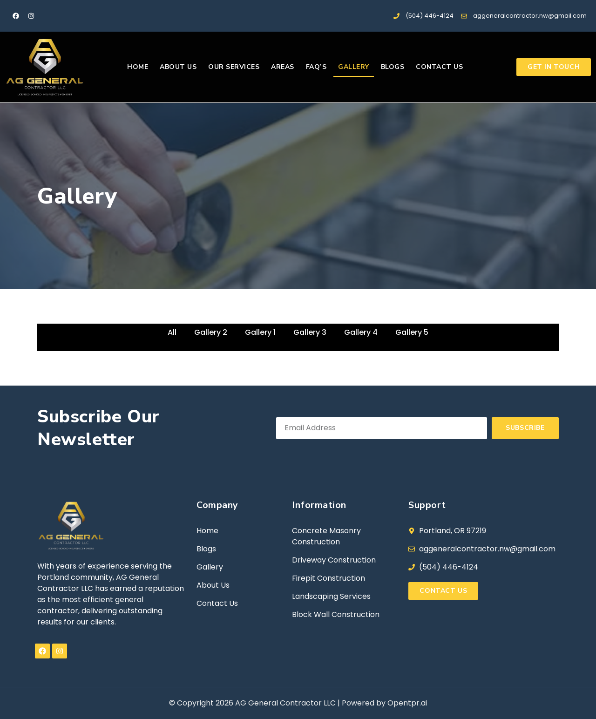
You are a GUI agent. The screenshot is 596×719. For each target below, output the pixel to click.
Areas (282, 66)
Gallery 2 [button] (210, 332)
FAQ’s (316, 66)
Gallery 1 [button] (260, 332)
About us (178, 66)
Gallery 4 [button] (361, 332)
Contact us (439, 66)
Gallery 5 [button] (411, 332)
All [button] (172, 332)
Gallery (353, 66)
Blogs (393, 66)
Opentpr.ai (407, 703)
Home (137, 66)
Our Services (233, 66)
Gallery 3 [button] (309, 332)
